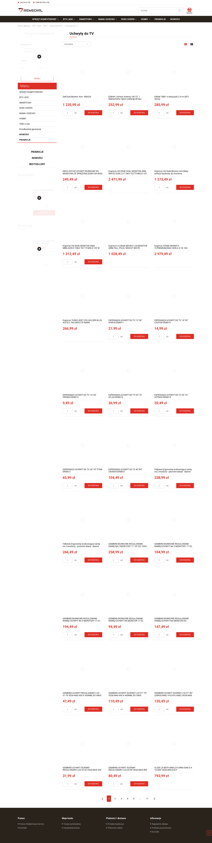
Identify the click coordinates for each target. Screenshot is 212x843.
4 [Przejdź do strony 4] (127, 798)
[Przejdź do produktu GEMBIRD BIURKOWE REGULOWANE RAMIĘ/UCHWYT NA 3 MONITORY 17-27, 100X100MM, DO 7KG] (83, 594)
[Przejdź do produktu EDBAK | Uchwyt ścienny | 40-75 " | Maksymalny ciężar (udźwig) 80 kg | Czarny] (128, 73)
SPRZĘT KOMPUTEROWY (31, 92)
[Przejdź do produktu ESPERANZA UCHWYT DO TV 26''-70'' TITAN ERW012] (83, 445)
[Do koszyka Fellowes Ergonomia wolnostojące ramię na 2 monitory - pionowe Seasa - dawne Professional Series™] (185, 485)
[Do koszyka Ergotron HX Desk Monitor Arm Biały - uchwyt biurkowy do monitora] (185, 187)
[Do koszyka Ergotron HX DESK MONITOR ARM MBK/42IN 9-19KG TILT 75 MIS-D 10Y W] (93, 261)
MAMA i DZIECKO (27, 113)
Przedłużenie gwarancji (30, 129)
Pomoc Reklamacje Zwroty (31, 824)
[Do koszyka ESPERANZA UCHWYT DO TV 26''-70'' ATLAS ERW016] (139, 410)
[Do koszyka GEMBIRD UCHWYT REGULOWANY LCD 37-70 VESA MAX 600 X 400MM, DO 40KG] (93, 709)
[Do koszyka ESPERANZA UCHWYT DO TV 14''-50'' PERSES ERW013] (93, 410)
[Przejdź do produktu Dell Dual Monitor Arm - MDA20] (83, 73)
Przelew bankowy (116, 824)
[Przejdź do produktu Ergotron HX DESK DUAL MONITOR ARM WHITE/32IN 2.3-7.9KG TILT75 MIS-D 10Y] (128, 147)
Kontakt (23, 828)
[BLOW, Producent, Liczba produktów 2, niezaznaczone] (26, 49)
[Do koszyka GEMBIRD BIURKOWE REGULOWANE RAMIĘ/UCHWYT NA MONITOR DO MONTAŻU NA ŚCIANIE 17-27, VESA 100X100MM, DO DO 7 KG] (185, 634)
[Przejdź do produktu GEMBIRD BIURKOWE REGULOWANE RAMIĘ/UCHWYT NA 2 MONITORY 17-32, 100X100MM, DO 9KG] (174, 520)
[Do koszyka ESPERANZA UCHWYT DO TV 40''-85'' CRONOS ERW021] (139, 485)
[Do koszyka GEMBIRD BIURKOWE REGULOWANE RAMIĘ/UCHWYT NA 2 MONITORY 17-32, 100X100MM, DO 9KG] (185, 560)
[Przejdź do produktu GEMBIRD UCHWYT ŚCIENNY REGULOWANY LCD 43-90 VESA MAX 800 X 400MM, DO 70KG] (128, 744)
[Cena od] (28, 71)
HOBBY (22, 118)
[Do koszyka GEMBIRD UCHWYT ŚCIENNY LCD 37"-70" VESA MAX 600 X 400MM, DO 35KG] (139, 709)
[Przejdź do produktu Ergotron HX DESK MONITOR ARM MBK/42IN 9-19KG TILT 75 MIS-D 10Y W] (83, 222)
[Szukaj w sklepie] (157, 10)
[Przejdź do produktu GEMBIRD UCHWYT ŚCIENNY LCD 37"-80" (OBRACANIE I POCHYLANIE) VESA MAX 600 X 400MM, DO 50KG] (174, 669)
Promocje (25, 140)
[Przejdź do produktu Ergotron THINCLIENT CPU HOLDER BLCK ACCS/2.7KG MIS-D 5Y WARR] (83, 296)
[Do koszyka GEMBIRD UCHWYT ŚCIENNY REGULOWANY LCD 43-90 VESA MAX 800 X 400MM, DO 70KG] (139, 783)
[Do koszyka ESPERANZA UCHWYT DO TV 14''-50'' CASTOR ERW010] (185, 336)
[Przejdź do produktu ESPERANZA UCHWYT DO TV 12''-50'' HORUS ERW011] (128, 296)
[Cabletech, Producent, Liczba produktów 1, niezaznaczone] (28, 52)
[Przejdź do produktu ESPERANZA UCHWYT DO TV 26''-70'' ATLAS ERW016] (128, 371)
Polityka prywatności (161, 828)
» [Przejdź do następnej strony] (154, 798)
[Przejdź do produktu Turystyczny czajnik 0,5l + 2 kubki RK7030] (44, 242)
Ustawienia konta (71, 828)
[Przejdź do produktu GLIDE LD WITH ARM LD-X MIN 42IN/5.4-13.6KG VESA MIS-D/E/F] (174, 744)
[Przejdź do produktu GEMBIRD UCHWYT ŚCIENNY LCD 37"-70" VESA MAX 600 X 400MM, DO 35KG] (128, 669)
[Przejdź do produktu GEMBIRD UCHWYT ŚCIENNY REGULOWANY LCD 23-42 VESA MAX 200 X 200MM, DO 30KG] (83, 744)
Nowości (24, 134)
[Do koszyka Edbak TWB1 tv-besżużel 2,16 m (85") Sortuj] (185, 112)
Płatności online (115, 828)
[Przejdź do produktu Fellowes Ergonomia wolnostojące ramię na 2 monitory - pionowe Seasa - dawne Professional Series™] (174, 445)
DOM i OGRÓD (25, 108)
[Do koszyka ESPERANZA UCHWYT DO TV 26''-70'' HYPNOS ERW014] (185, 410)
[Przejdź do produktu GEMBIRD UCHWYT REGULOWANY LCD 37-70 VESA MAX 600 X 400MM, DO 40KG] (83, 669)
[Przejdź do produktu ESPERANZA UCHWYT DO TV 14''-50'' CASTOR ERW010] (174, 296)
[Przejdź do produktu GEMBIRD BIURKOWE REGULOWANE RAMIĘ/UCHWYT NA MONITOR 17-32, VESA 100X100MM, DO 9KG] (128, 594)
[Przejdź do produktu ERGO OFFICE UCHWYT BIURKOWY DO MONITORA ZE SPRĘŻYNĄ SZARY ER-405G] (83, 147)
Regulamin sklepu (160, 824)
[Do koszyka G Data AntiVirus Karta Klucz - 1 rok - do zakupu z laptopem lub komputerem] (44, 213)
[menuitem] (45, 19)
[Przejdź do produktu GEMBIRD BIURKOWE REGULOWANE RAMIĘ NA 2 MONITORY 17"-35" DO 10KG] (128, 520)
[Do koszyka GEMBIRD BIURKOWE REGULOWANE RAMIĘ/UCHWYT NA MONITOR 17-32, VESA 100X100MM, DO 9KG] (139, 634)
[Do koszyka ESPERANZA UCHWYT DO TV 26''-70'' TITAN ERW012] (93, 485)
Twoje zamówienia (72, 824)
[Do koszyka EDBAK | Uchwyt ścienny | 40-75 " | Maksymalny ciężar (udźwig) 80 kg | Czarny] (139, 112)
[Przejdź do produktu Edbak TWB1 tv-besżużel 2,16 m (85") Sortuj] (174, 73)
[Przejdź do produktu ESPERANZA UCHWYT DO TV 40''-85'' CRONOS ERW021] (128, 445)
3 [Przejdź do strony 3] (121, 798)
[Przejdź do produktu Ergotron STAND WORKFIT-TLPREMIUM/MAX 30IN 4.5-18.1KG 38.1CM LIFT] (174, 222)
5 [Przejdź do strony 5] (133, 798)
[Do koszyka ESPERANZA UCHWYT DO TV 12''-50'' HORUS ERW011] (139, 336)
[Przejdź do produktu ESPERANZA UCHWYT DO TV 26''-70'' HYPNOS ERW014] (174, 371)
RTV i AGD (24, 97)
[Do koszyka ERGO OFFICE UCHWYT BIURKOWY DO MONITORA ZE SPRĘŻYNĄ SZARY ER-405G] (93, 187)
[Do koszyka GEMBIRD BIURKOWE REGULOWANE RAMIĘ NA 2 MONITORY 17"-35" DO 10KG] (139, 560)
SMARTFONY (25, 102)
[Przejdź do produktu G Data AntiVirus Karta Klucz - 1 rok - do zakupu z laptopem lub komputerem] (44, 191)
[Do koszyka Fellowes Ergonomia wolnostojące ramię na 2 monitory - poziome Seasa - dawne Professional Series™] (93, 560)
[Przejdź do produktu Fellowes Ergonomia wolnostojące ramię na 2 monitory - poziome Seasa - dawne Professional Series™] (83, 520)
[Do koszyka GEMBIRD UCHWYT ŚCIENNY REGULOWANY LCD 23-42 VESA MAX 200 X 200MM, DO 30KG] (93, 783)
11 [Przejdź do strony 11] (147, 798)
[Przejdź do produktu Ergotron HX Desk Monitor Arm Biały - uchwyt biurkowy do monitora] (174, 147)
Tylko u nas (24, 124)
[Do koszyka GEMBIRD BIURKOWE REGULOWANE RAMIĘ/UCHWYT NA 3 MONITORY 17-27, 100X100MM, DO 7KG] (93, 634)
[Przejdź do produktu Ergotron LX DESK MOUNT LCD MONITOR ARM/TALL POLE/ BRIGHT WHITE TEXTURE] (128, 222)
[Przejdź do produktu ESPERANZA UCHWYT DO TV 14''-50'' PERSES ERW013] (83, 371)
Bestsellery (37, 164)
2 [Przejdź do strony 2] (115, 798)
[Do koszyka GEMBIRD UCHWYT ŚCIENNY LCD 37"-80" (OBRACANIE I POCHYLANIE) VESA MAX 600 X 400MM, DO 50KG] (185, 709)
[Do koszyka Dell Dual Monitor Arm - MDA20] (93, 112)
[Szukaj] (179, 10)
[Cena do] (46, 71)
